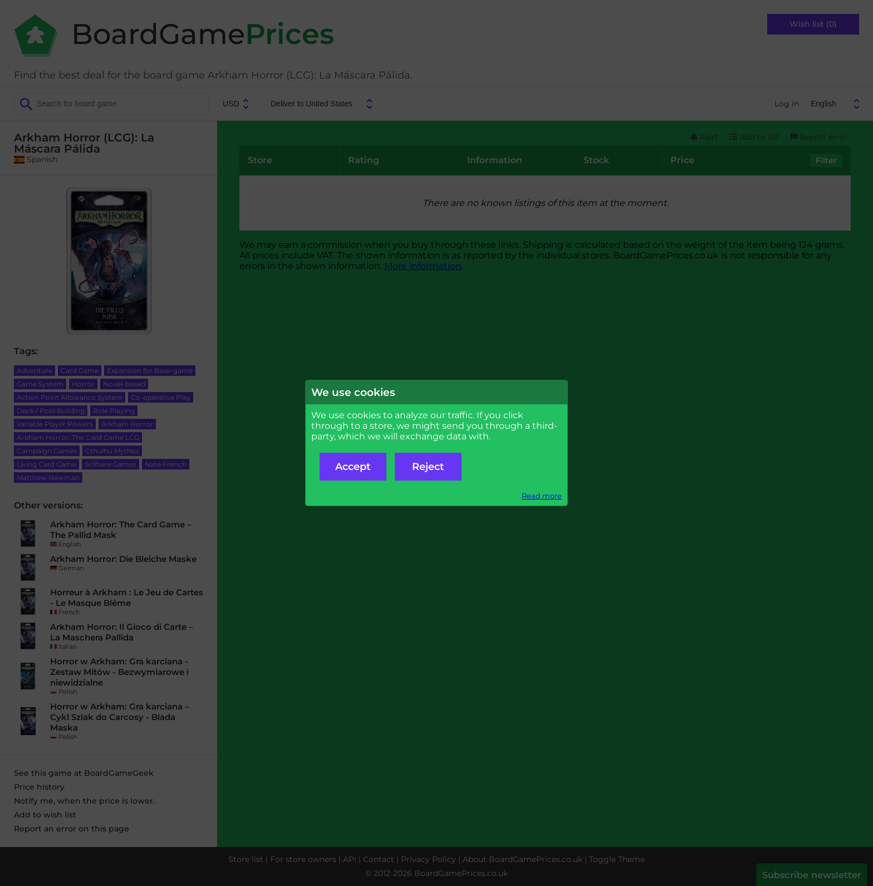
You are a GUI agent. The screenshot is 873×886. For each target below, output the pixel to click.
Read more (542, 496)
